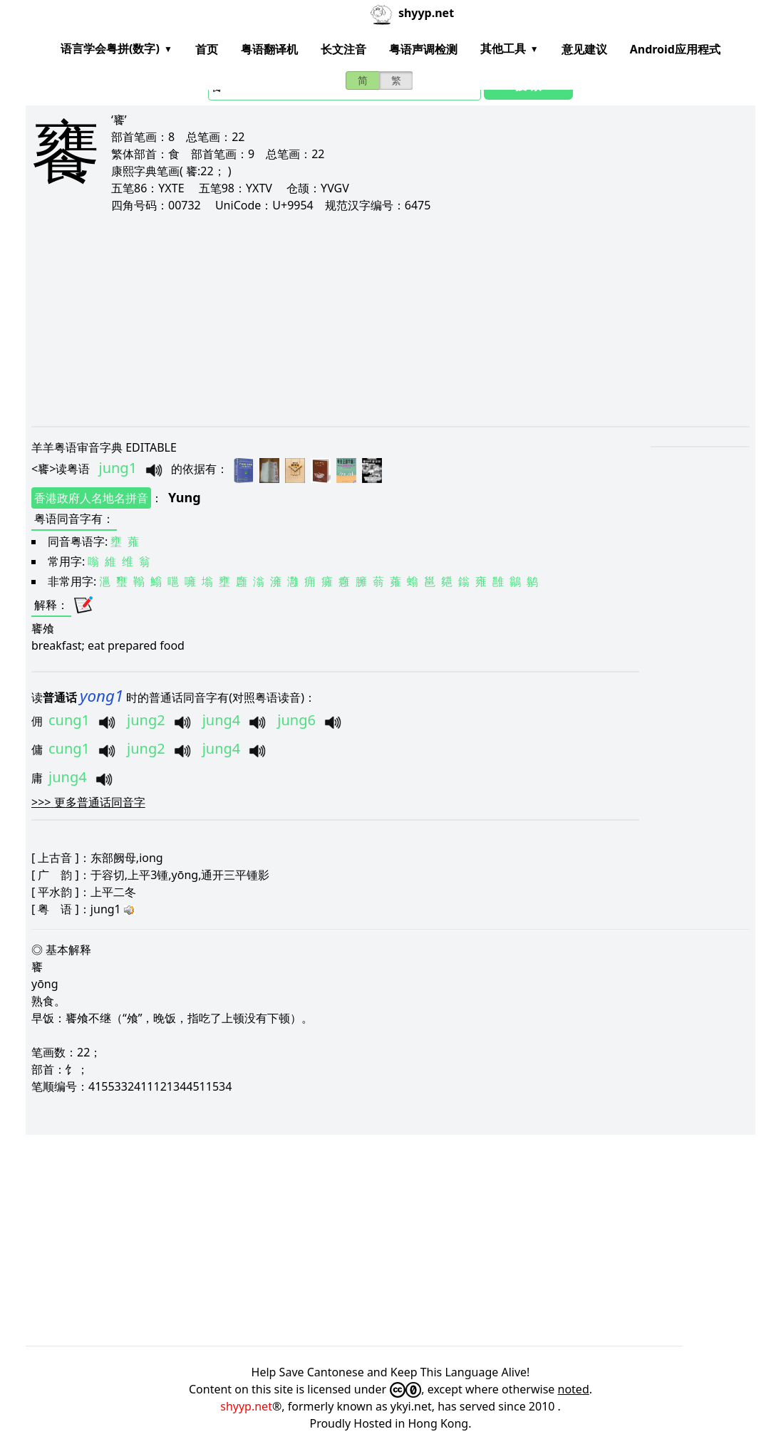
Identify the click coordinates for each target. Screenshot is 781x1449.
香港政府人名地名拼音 (91, 498)
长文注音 (343, 49)
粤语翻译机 (269, 49)
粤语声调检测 (423, 49)
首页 (206, 49)
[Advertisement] (390, 319)
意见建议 (584, 49)
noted (573, 1389)
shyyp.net (246, 1406)
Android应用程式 (675, 49)
